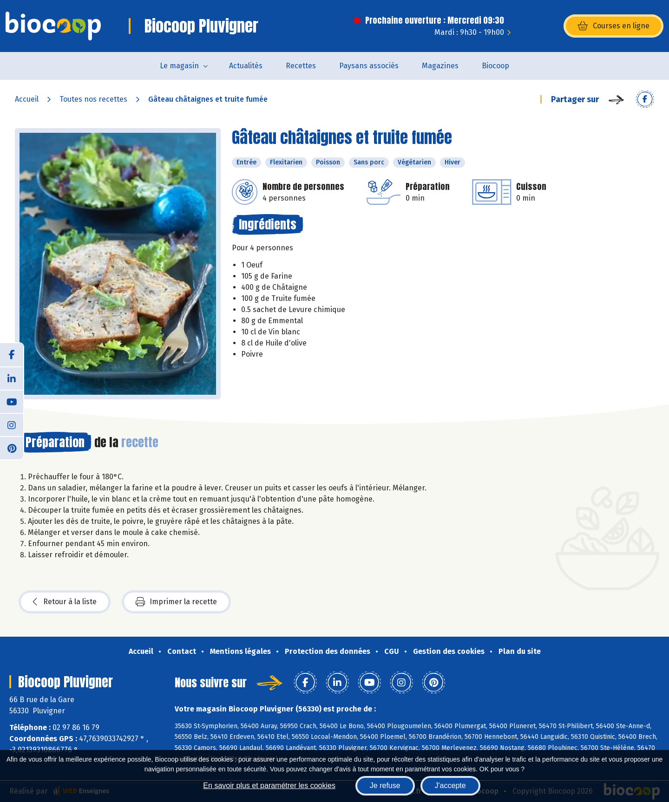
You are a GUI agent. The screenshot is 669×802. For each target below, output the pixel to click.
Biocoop (495, 65)
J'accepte (450, 785)
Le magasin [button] (179, 65)
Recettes (301, 65)
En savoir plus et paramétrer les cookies (269, 785)
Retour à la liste (65, 601)
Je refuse (385, 785)
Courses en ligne (613, 26)
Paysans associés (369, 65)
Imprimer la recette (176, 601)
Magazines (440, 65)
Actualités (245, 65)
